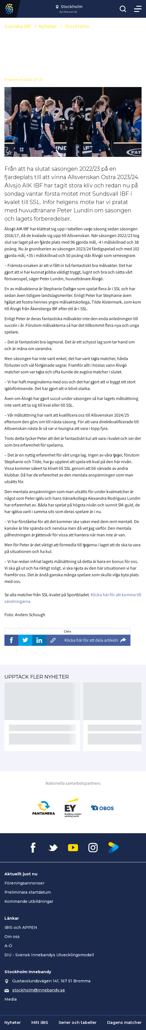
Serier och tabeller (78, 1022)
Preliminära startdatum (27, 892)
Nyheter (47, 26)
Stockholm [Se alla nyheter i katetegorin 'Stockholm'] (77, 26)
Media (10, 999)
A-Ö (8, 945)
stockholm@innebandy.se (38, 990)
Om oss (12, 936)
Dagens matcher (124, 1022)
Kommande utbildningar (28, 901)
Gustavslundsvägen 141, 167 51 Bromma (51, 980)
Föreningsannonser (24, 883)
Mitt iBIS (39, 1022)
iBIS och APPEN (20, 927)
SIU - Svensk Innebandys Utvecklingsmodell (49, 954)
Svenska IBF (17, 26)
